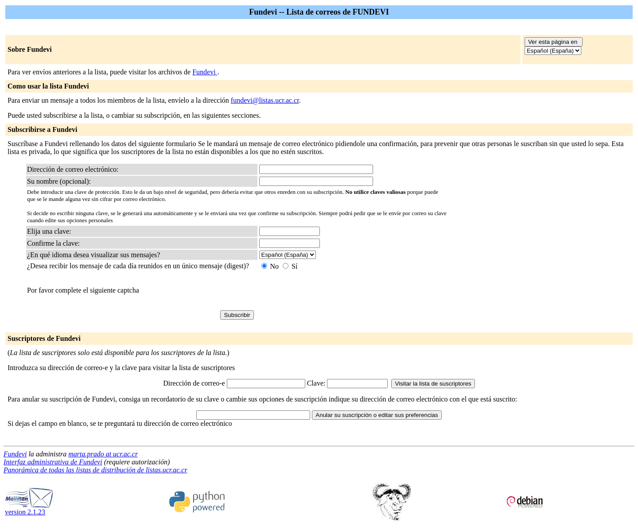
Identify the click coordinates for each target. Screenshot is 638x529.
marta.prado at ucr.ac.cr (103, 454)
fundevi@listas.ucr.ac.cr (265, 100)
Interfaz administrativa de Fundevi (53, 462)
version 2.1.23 (29, 509)
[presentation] (326, 290)
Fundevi (204, 72)
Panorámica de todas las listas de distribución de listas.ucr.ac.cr (95, 470)
